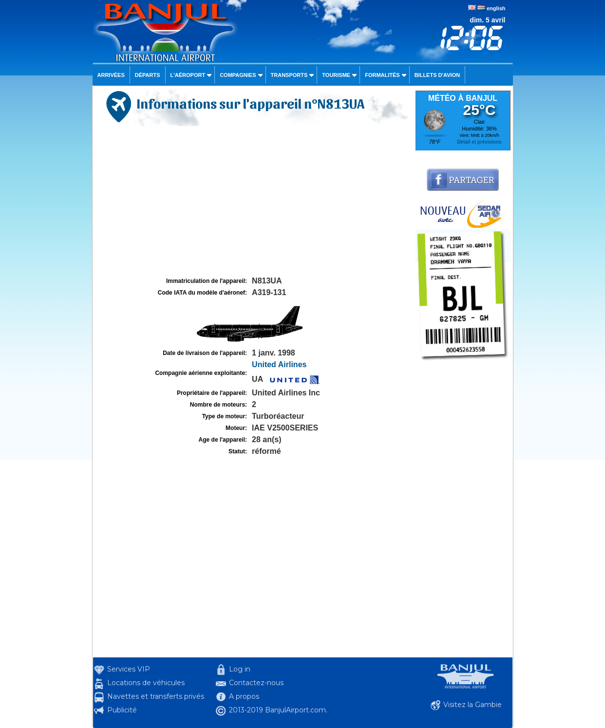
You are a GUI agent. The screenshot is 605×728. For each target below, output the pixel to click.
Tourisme (336, 75)
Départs (147, 75)
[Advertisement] (252, 201)
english (496, 8)
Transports (289, 75)
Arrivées (111, 75)
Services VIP (128, 669)
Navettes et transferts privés (155, 696)
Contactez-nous (256, 682)
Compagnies (238, 75)
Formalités (382, 75)
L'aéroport (188, 75)
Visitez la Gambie (472, 704)
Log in (239, 669)
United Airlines (279, 364)
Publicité (122, 710)
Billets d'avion (437, 75)
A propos (244, 696)
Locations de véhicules (146, 682)
